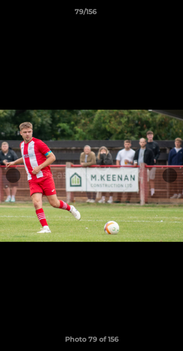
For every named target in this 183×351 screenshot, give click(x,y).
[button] (148, 14)
